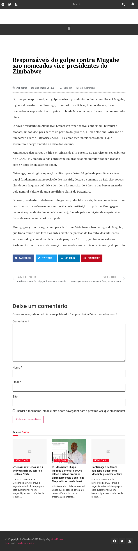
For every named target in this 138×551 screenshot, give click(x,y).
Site (15, 396)
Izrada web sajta (25, 543)
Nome (17, 367)
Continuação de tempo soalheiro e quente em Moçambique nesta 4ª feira (106, 471)
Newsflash (22, 460)
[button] (69, 29)
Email (17, 382)
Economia (60, 460)
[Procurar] (123, 4)
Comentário (21, 321)
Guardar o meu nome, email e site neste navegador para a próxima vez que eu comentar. (70, 411)
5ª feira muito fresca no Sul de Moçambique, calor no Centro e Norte (28, 471)
